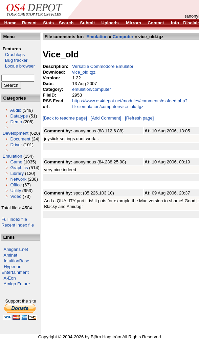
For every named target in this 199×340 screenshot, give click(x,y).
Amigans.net (16, 249)
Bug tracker (14, 60)
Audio (15, 110)
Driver (16, 144)
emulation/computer (91, 89)
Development (16, 133)
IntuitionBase (16, 260)
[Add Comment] (106, 118)
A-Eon (10, 278)
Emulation (12, 156)
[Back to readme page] (65, 118)
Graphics (19, 167)
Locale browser (18, 66)
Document (20, 138)
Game (16, 161)
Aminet (10, 255)
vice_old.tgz (83, 72)
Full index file (14, 219)
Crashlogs (13, 54)
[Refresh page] (139, 118)
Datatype (19, 116)
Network (18, 179)
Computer (123, 36)
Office (16, 184)
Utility (15, 190)
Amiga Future (17, 283)
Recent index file (17, 225)
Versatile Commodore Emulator (102, 66)
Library (17, 173)
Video (15, 196)
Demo (16, 121)
